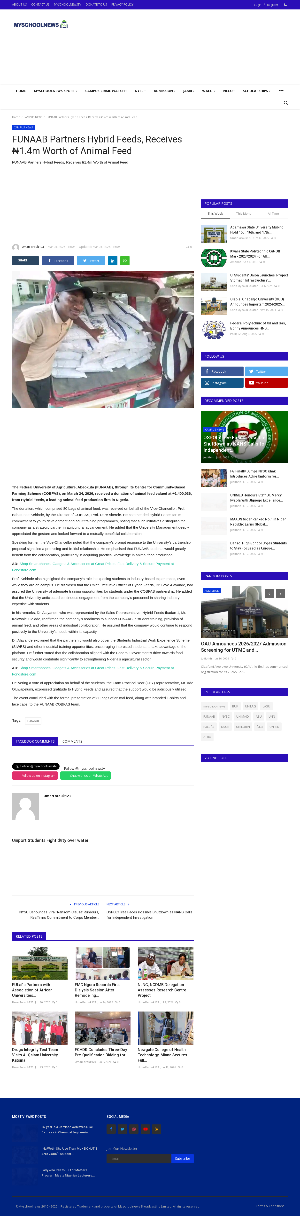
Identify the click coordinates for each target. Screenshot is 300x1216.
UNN (272, 716)
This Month (244, 213)
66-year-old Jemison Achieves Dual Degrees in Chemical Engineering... (66, 1129)
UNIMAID (242, 716)
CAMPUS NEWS (32, 117)
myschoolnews (214, 706)
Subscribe (182, 1158)
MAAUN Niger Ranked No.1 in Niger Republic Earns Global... (258, 521)
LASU (266, 706)
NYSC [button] (140, 90)
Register (272, 5)
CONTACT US (40, 4)
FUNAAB (33, 721)
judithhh (208, 457)
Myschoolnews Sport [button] (55, 90)
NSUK (225, 726)
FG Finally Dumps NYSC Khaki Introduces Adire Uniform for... (254, 473)
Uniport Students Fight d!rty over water (50, 840)
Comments (72, 741)
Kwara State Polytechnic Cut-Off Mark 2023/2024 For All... (255, 253)
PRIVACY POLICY (122, 4)
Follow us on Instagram (38, 775)
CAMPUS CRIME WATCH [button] (106, 90)
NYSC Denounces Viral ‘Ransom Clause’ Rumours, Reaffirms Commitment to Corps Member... (59, 915)
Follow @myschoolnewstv (84, 768)
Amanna (235, 262)
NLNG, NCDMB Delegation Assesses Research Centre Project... (162, 990)
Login (258, 5)
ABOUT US (19, 4)
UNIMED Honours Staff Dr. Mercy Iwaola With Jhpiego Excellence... (256, 497)
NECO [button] (229, 90)
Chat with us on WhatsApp (89, 775)
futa (260, 726)
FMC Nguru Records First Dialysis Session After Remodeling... (97, 990)
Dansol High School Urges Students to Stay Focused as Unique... (258, 545)
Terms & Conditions (270, 1206)
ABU (259, 716)
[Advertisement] (200, 47)
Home (21, 90)
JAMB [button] (188, 90)
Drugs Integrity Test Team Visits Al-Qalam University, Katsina (35, 1055)
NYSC (226, 716)
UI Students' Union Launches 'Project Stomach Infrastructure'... (259, 277)
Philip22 (235, 334)
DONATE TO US (96, 4)
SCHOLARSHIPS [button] (256, 90)
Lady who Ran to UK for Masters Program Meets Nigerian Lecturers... (68, 1172)
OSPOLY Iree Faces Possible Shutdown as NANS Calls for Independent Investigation (149, 915)
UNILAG (250, 706)
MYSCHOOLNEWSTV (67, 4)
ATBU (207, 737)
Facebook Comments (35, 741)
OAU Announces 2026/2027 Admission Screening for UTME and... (243, 647)
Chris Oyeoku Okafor (244, 286)
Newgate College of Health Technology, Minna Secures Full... (162, 1055)
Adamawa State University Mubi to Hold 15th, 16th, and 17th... (257, 229)
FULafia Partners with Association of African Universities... (32, 990)
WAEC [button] (208, 90)
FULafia (208, 726)
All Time (273, 213)
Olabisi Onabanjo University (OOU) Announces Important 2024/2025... (257, 301)
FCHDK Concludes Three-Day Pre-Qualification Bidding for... (101, 1052)
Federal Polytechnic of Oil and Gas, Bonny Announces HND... (258, 325)
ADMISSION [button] (164, 90)
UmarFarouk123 (28, 247)
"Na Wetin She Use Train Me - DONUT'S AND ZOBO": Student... (69, 1151)
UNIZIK (274, 726)
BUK (235, 706)
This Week (215, 213)
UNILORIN (243, 726)
